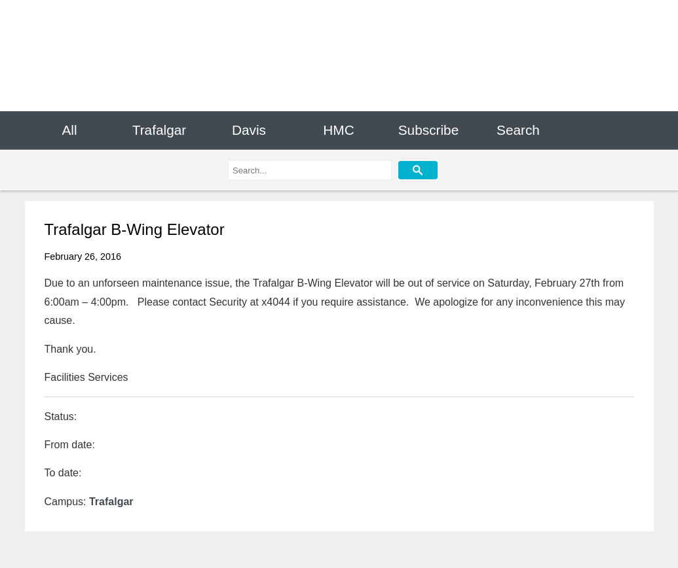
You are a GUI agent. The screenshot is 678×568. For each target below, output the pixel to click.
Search (518, 129)
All (69, 129)
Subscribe (428, 129)
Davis (249, 129)
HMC (338, 129)
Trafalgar (159, 129)
